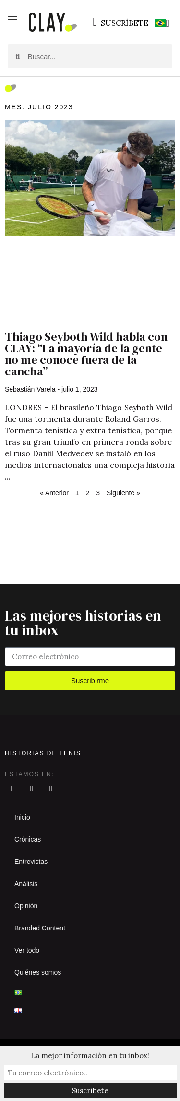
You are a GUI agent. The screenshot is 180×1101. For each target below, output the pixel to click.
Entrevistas (31, 861)
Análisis (25, 884)
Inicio (22, 817)
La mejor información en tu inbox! (90, 1055)
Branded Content (39, 928)
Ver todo (26, 950)
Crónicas (27, 839)
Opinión (25, 906)
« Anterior (54, 493)
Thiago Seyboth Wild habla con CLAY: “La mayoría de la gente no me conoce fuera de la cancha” (86, 354)
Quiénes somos (37, 972)
